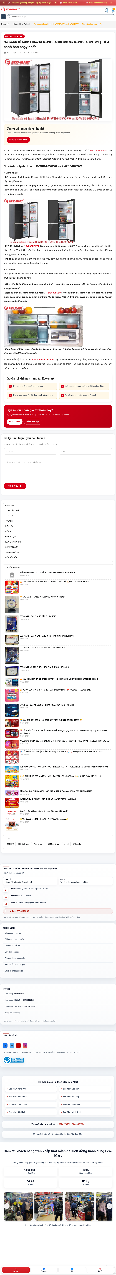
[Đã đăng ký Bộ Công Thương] (13, 1060)
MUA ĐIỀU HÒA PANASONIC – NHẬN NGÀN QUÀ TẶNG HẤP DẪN (47, 705)
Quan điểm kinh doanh (14, 971)
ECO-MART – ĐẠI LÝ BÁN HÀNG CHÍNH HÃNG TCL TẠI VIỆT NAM (47, 636)
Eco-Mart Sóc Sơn (71, 1089)
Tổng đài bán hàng (12, 1013)
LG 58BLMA (37, 844)
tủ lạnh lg (77, 844)
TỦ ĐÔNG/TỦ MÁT (13, 552)
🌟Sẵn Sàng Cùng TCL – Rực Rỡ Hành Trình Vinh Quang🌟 (44, 819)
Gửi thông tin (14, 486)
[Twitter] (12, 1045)
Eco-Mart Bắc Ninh (17, 1112)
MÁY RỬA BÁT (11, 557)
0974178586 (14, 421)
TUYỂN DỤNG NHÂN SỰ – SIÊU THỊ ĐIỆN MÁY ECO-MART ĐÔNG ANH (48, 799)
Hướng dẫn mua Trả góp (15, 964)
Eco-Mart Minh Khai (71, 1112)
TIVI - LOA (9, 516)
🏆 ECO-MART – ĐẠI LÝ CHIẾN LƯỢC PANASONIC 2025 (42, 597)
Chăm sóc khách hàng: (20, 1006)
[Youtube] (18, 1045)
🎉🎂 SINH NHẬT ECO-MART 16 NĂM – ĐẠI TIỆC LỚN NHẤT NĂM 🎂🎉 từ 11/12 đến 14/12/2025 (60, 776)
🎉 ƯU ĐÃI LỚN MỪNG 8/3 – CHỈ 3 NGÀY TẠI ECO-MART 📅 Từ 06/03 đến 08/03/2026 (55, 690)
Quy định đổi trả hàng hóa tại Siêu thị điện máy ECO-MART (44, 811)
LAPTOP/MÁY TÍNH (13, 542)
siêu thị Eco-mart (98, 150)
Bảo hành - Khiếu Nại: (19, 1000)
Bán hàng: (14, 994)
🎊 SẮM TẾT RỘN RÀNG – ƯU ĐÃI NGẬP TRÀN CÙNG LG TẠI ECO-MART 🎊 (51, 720)
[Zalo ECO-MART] (72, 1270)
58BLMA (10, 844)
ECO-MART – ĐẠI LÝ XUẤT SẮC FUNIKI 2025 (38, 616)
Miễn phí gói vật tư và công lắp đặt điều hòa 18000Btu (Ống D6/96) (47, 572)
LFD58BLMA (23, 844)
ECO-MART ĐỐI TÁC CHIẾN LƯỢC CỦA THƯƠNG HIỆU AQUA (44, 667)
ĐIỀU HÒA (9, 526)
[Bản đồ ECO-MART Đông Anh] (100, 1270)
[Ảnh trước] (6, 1206)
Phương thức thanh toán (15, 958)
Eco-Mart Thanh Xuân (18, 1104)
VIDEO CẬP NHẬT (12, 510)
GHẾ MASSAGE (11, 547)
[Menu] (3, 16)
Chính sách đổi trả (12, 946)
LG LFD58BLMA (53, 844)
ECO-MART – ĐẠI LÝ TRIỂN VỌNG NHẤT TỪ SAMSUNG (42, 648)
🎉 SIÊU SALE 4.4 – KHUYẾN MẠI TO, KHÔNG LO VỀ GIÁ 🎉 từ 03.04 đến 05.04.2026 (55, 582)
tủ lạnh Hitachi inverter (43, 359)
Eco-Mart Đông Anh (17, 1089)
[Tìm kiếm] (9, 16)
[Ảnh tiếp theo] (109, 1206)
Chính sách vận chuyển (14, 939)
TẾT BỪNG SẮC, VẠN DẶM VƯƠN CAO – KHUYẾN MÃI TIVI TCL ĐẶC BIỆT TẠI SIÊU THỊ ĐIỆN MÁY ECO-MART (65, 767)
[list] (58, 1206)
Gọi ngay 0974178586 (18, 140)
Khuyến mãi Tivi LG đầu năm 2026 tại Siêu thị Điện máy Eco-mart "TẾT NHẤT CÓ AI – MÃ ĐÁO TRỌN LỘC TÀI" (65, 741)
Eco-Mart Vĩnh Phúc (17, 1096)
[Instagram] (25, 1045)
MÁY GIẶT (9, 531)
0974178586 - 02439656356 (71, 1124)
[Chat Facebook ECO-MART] (44, 1270)
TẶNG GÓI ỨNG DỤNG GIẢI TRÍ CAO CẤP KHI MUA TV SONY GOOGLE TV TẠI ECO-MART (56, 791)
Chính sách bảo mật (13, 933)
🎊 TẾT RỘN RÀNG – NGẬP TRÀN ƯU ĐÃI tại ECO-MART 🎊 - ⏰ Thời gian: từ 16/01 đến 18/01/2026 (61, 752)
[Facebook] (5, 1045)
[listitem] (18, 1206)
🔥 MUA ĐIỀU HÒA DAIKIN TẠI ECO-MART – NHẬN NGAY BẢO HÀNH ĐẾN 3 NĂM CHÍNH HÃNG (59, 679)
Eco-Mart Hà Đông (71, 1096)
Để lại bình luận (33, 421)
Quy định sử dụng (12, 952)
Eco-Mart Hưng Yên (71, 1104)
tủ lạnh (66, 844)
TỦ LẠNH (9, 521)
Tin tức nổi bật (12, 568)
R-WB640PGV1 (31, 246)
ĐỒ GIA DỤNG (11, 537)
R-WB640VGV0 (53, 292)
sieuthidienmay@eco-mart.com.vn (31, 903)
